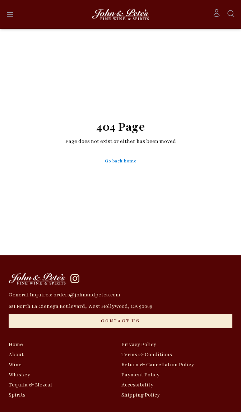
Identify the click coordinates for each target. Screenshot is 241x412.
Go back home (120, 161)
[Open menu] (10, 14)
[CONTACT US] (120, 321)
